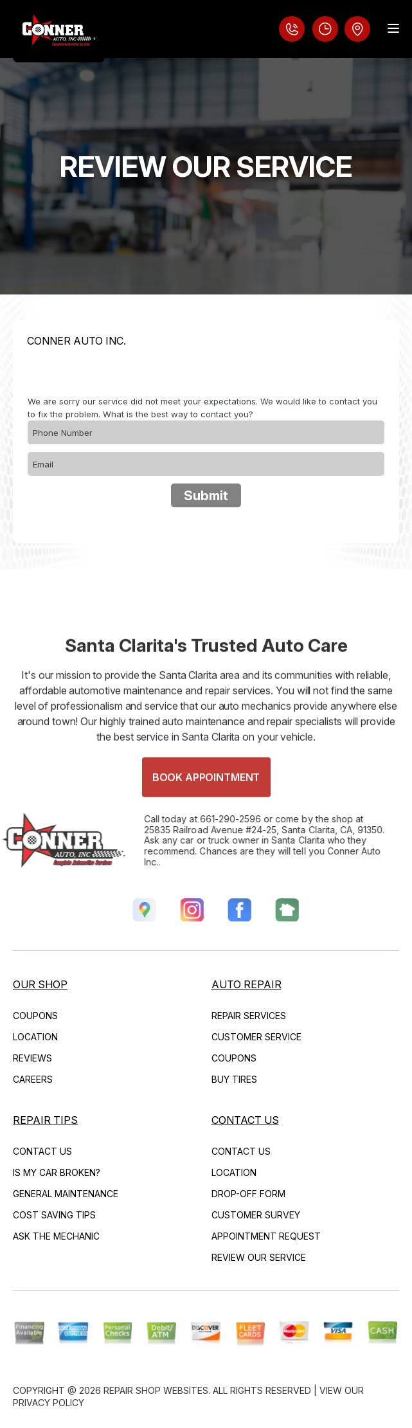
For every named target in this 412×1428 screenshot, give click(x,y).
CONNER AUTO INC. (76, 340)
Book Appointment (206, 797)
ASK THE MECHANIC (56, 1236)
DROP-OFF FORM (248, 1193)
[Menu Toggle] (393, 28)
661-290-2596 (210, 818)
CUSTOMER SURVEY (255, 1214)
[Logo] (59, 31)
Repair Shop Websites (155, 1390)
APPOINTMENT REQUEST (266, 1236)
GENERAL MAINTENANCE (65, 1193)
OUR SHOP (40, 984)
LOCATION (35, 1036)
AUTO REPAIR (246, 984)
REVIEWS (32, 1058)
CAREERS (33, 1079)
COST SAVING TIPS (54, 1214)
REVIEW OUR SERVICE (258, 1257)
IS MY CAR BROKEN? (56, 1172)
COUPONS (35, 1015)
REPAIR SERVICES (248, 1015)
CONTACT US (42, 1151)
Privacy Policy (48, 1402)
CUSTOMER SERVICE (256, 1036)
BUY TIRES (234, 1079)
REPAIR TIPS (45, 1120)
